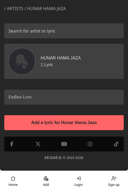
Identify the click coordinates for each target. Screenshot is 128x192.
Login (78, 181)
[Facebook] (12, 144)
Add (46, 181)
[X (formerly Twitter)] (38, 144)
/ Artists (13, 8)
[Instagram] (90, 144)
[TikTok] (116, 144)
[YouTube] (64, 144)
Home (13, 181)
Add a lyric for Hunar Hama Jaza (64, 122)
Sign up (113, 181)
